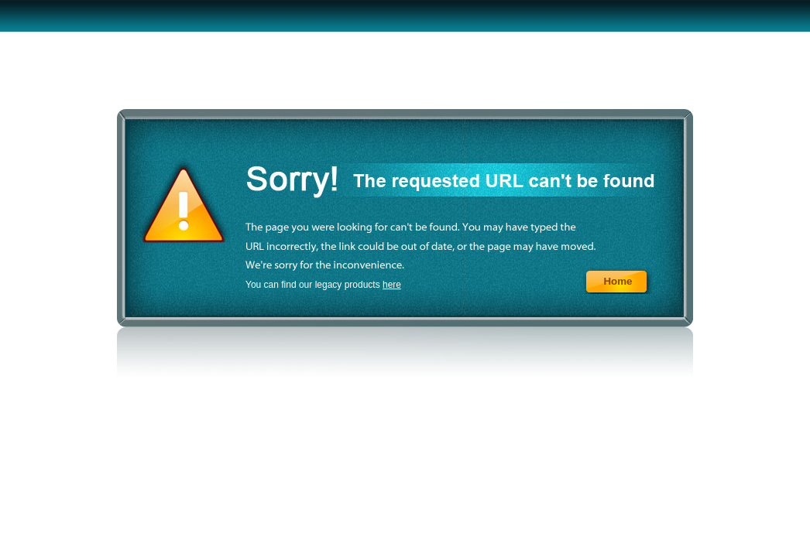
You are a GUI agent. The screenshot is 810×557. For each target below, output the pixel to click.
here (392, 284)
